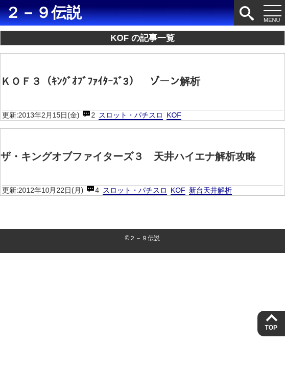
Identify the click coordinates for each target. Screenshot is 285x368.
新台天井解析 (210, 190)
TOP (271, 327)
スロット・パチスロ (131, 115)
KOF (174, 115)
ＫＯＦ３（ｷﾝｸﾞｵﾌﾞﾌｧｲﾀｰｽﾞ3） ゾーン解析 (100, 81)
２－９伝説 (43, 12)
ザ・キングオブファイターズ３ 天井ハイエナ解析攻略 (128, 156)
